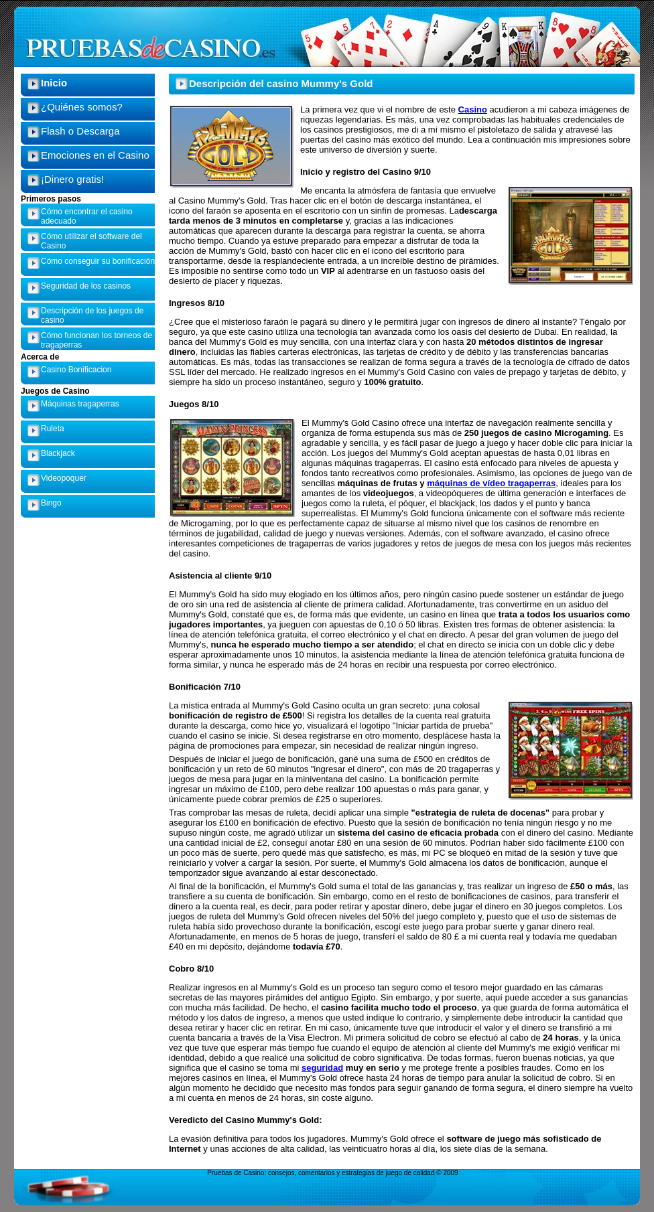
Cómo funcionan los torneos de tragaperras (96, 340)
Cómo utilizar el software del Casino (91, 241)
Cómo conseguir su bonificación (98, 261)
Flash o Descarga (80, 131)
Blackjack (58, 453)
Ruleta (52, 428)
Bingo (51, 503)
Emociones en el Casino (95, 155)
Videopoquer (63, 478)
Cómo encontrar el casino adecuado (87, 216)
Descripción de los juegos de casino (92, 315)
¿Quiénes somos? (82, 106)
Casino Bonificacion (76, 369)
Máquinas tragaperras (80, 403)
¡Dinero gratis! (72, 179)
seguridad (322, 1068)
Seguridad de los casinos (86, 286)
